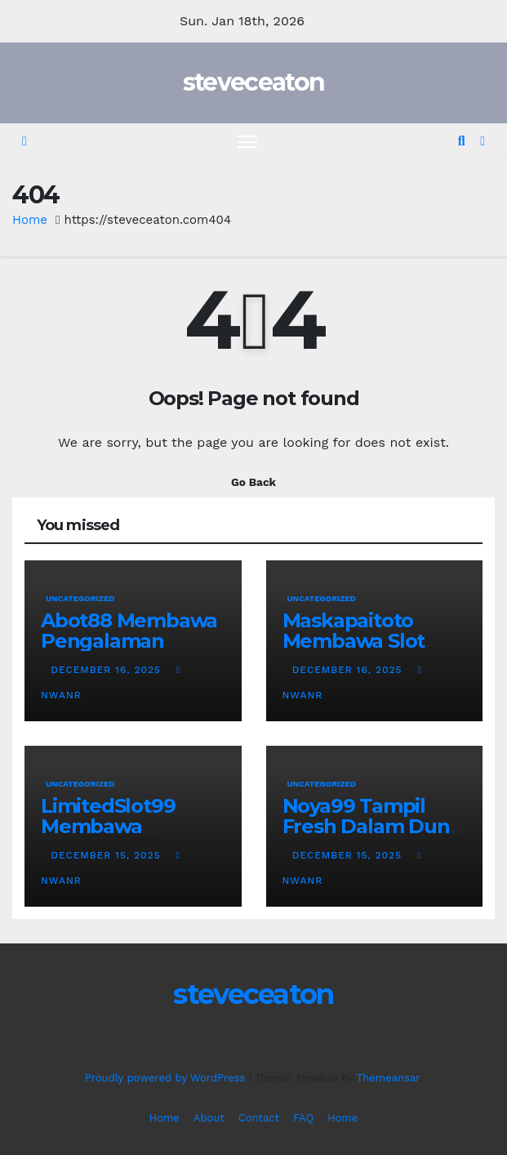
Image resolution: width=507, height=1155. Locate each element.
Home (29, 219)
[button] (461, 141)
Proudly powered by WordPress (167, 1078)
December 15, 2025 (107, 855)
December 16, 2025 (108, 670)
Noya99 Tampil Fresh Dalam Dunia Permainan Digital (374, 826)
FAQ (303, 1118)
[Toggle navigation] (247, 141)
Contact (258, 1118)
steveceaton (253, 82)
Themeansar (388, 1078)
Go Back (253, 481)
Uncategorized (80, 598)
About (209, 1118)
